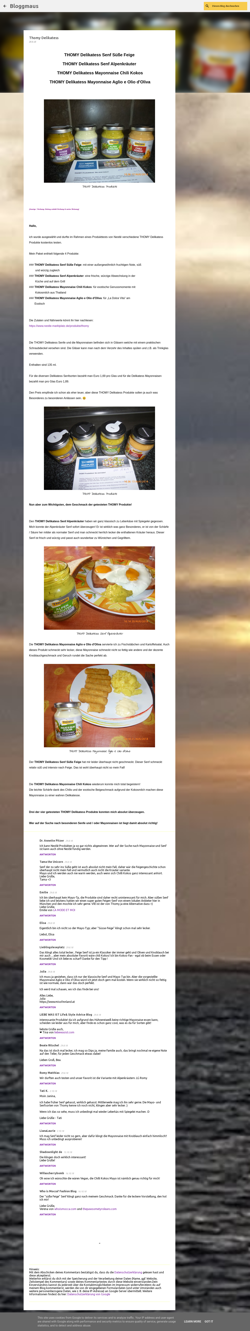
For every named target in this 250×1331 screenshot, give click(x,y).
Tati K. (44, 1090)
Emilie (44, 892)
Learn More (192, 1321)
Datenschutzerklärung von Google (88, 1294)
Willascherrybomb (52, 1173)
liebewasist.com (64, 1032)
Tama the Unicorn (51, 861)
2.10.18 (53, 1091)
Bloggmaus (24, 6)
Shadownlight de (51, 1152)
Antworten (48, 854)
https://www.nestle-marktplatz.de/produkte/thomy (59, 325)
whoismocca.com (65, 1208)
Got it (209, 1321)
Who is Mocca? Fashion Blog (58, 1191)
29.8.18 (69, 841)
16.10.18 (69, 1173)
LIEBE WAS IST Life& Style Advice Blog (66, 1014)
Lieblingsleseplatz (52, 947)
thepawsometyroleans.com (100, 1208)
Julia (43, 971)
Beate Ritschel (49, 1045)
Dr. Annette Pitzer (52, 840)
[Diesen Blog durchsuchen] (229, 6)
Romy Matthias (50, 1072)
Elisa (43, 922)
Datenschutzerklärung (128, 1272)
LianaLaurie (47, 1130)
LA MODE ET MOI (64, 910)
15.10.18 (68, 1152)
